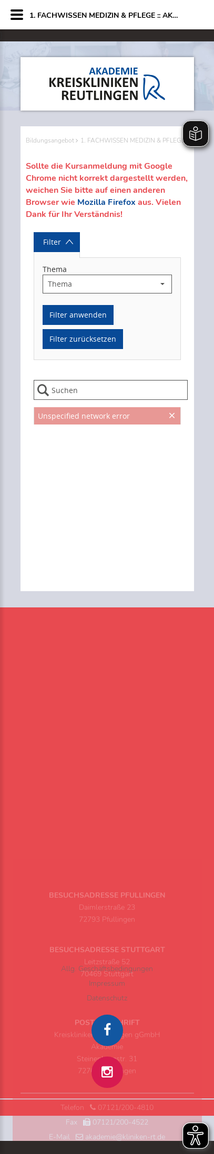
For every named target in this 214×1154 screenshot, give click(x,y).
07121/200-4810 (126, 1139)
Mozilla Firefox (106, 202)
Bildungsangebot (50, 140)
